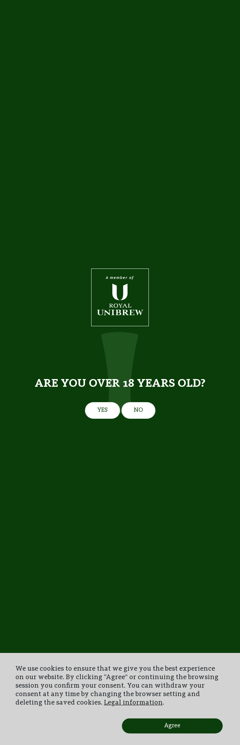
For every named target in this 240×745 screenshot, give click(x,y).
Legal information (133, 702)
